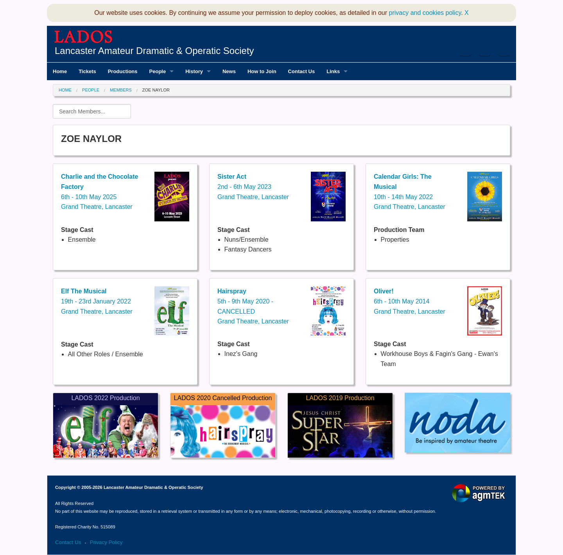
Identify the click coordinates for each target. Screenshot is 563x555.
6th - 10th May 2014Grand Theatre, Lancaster (409, 301)
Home (65, 90)
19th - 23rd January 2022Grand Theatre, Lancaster (97, 301)
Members (121, 90)
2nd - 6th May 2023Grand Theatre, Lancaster (253, 186)
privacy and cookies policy (425, 12)
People (90, 90)
